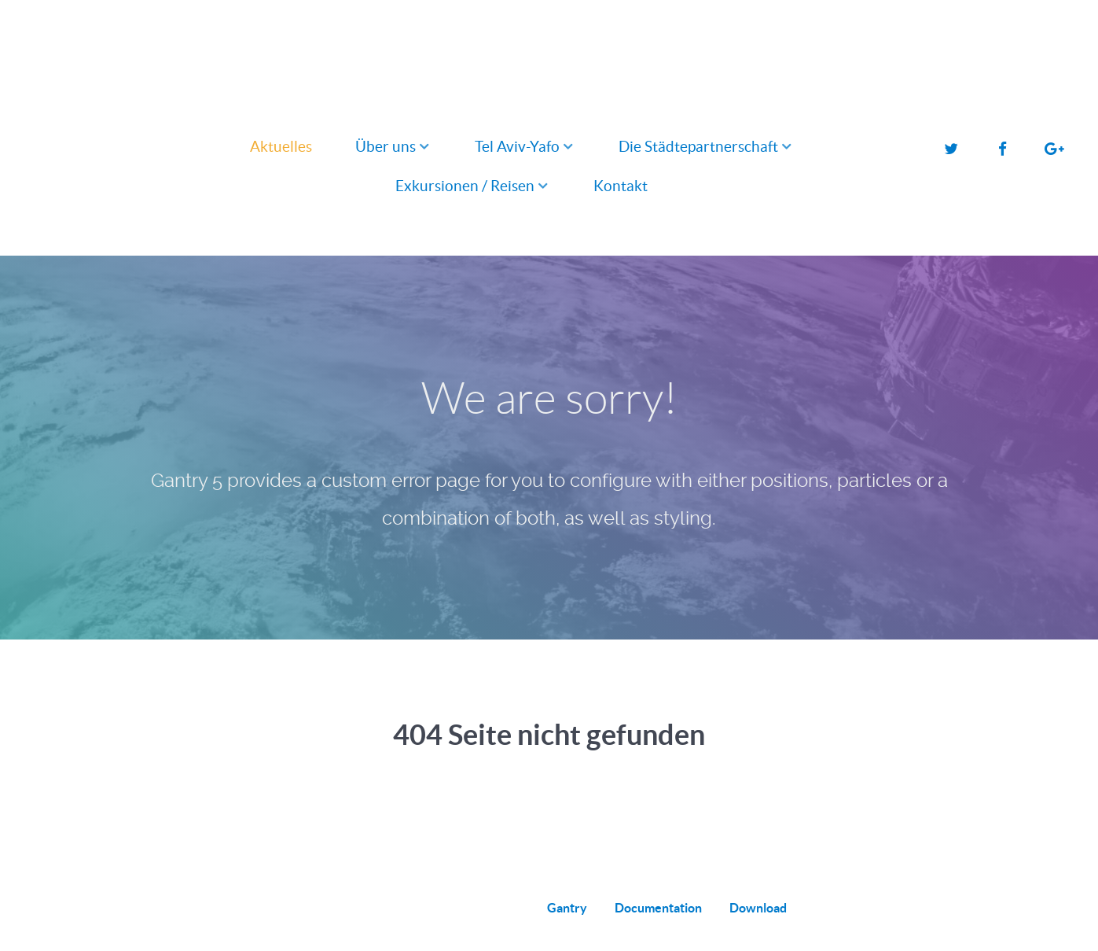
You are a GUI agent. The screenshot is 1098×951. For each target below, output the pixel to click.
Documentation (658, 908)
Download (758, 908)
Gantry (567, 908)
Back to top (950, 908)
